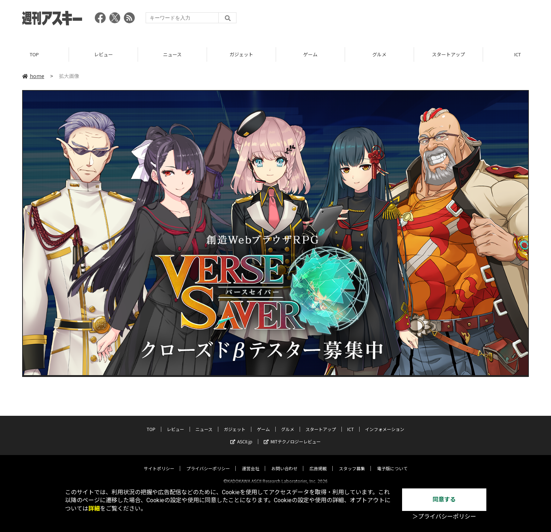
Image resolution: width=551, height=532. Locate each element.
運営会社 (250, 462)
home (33, 76)
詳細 (94, 508)
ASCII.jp (241, 435)
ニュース (172, 54)
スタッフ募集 (352, 462)
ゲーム (310, 54)
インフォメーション (384, 423)
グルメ (379, 54)
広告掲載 (318, 462)
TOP (34, 54)
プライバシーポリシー (208, 462)
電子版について (392, 462)
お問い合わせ (284, 462)
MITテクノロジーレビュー (292, 435)
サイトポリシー (159, 462)
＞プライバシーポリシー (444, 516)
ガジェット (241, 54)
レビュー (103, 54)
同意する (444, 499)
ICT (350, 423)
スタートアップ (448, 54)
